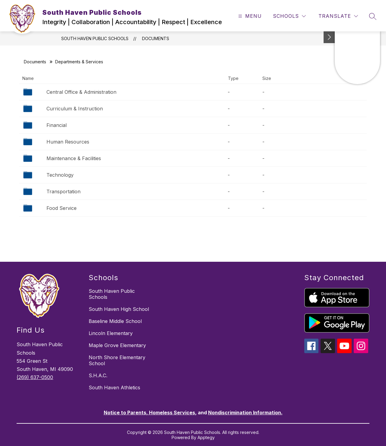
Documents (155, 38)
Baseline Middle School (115, 321)
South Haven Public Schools (94, 38)
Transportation (63, 191)
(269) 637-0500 (35, 377)
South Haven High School (119, 309)
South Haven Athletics (114, 387)
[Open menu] (249, 16)
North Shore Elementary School (117, 360)
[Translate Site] (338, 16)
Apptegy (206, 437)
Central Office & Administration (81, 92)
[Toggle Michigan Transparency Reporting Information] (329, 37)
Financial (56, 125)
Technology (60, 175)
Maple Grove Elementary (117, 345)
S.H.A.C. (98, 375)
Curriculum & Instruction (74, 109)
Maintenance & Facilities (73, 158)
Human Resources (67, 142)
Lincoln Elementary (111, 333)
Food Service (61, 208)
